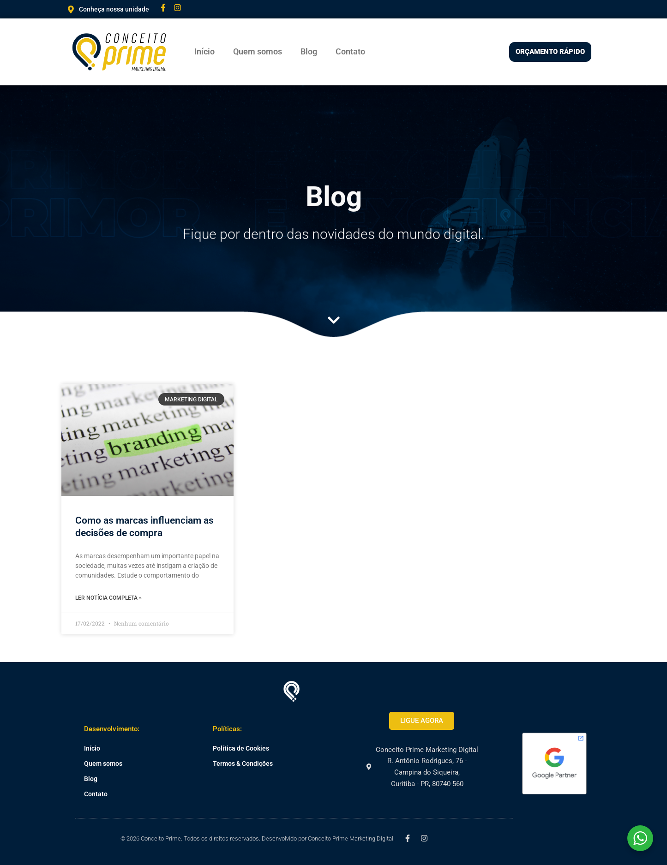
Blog (308, 51)
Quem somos (257, 51)
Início (204, 51)
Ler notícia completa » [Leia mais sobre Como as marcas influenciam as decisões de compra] (108, 598)
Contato (350, 51)
